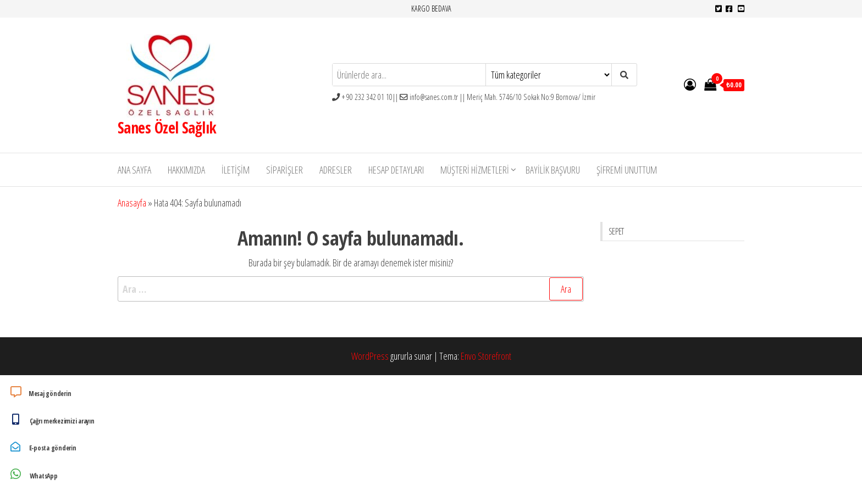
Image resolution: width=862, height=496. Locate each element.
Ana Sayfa (134, 169)
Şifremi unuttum (626, 169)
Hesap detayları (396, 169)
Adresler (335, 169)
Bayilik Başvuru (553, 169)
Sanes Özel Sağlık (167, 127)
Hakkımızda (186, 169)
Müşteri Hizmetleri (474, 169)
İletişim (236, 169)
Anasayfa (132, 202)
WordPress (370, 356)
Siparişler (284, 169)
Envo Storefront (486, 356)
